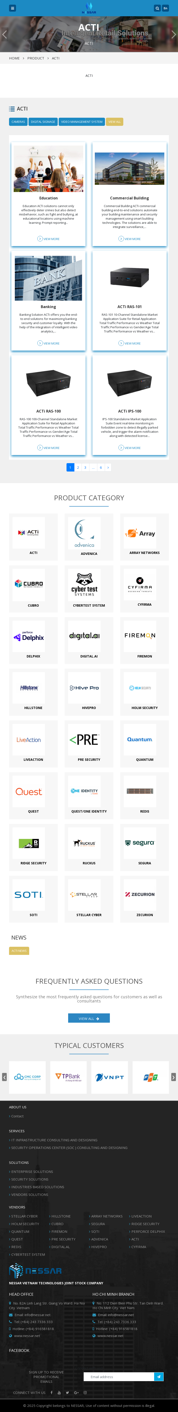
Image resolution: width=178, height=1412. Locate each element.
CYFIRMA (138, 1246)
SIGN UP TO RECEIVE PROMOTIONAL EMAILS (46, 1377)
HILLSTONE (61, 1216)
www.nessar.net (24, 1335)
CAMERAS (18, 122)
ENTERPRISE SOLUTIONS (32, 1171)
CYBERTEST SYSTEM (28, 1254)
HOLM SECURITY (25, 1223)
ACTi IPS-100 (129, 411)
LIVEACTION (141, 1216)
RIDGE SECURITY (145, 1223)
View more (48, 238)
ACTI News (19, 951)
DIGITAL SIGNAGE (43, 122)
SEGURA (98, 1223)
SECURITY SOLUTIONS (29, 1179)
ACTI (56, 58)
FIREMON (59, 1231)
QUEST (17, 1239)
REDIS (16, 1246)
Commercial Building (129, 198)
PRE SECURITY (63, 1239)
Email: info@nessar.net (30, 1314)
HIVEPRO (99, 1246)
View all (114, 122)
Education (48, 198)
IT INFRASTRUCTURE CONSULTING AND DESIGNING (54, 1140)
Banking (48, 306)
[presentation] (4, 1077)
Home (14, 58)
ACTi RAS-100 (48, 411)
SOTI (95, 1231)
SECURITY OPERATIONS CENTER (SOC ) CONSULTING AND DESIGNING (69, 1147)
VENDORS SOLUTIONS (29, 1194)
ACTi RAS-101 (130, 306)
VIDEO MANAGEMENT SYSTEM (81, 122)
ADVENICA (99, 1239)
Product (35, 58)
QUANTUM (20, 1231)
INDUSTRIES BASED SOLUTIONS (37, 1186)
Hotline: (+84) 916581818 (31, 1328)
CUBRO (57, 1223)
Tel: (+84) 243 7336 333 (31, 1321)
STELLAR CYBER (24, 1216)
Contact (17, 1116)
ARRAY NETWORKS (107, 1216)
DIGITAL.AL (60, 1246)
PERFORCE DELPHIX (148, 1231)
